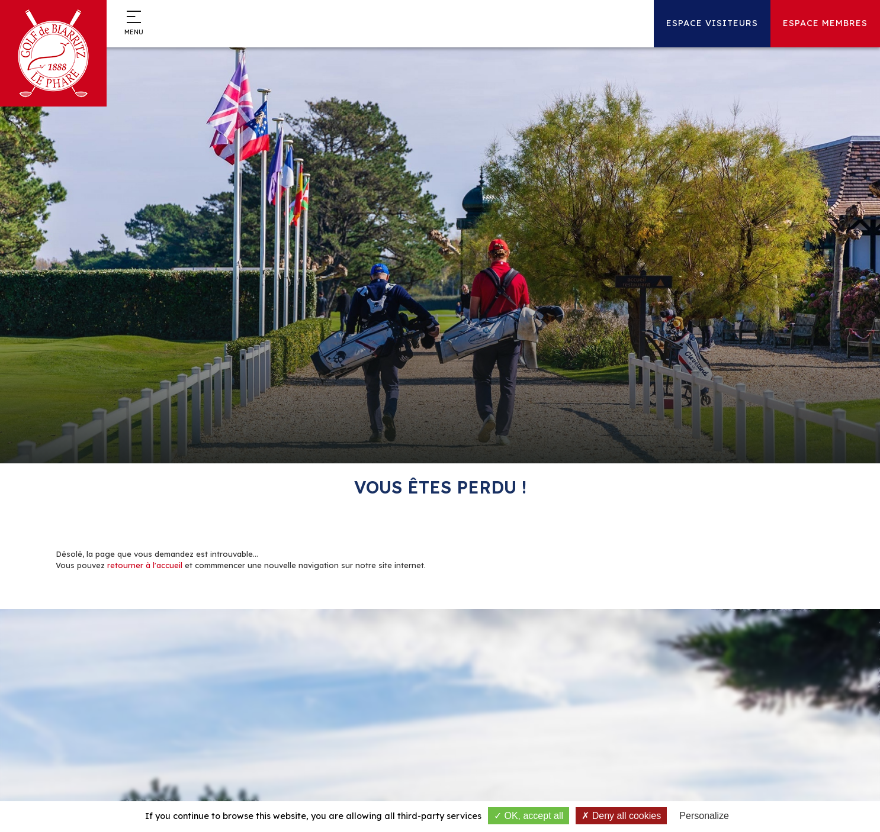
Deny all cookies (621, 816)
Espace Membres (825, 23)
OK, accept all (528, 816)
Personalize (704, 816)
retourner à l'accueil (144, 565)
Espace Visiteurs (712, 23)
